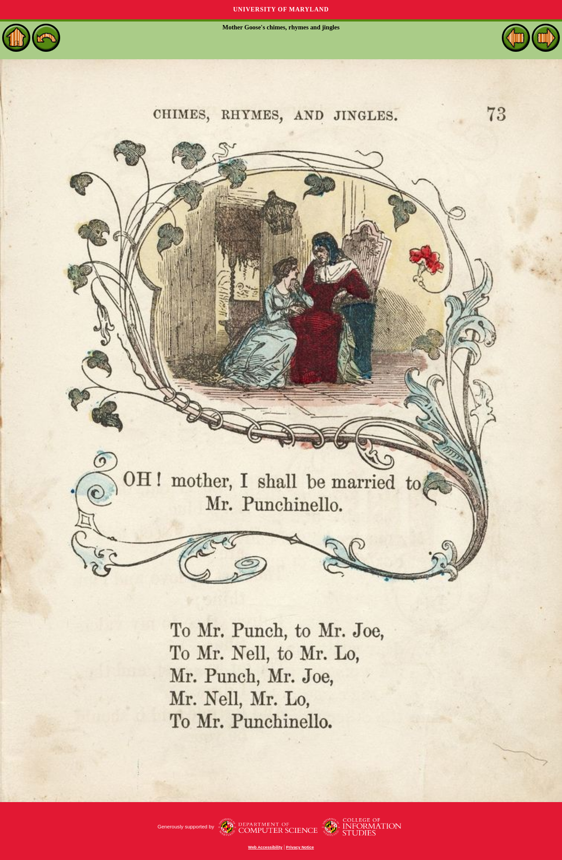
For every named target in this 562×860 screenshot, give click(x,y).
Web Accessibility (265, 847)
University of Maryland (281, 9)
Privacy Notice (300, 847)
